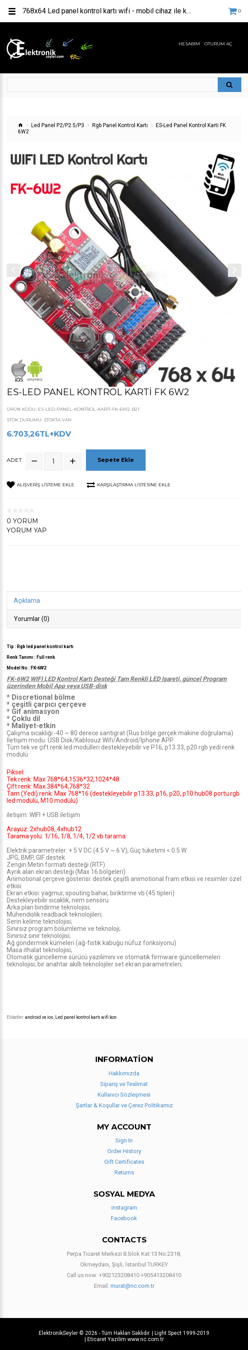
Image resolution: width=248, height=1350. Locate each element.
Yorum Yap (27, 527)
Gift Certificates (124, 1157)
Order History (124, 1147)
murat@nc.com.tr (132, 1281)
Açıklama (27, 597)
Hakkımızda (124, 1069)
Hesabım (189, 44)
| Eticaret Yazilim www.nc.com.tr (124, 1335)
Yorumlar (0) (31, 615)
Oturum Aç (218, 44)
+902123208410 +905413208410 (140, 1271)
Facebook (124, 1214)
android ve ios (39, 1013)
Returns (124, 1168)
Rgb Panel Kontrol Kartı (120, 125)
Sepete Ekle (117, 457)
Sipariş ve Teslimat (124, 1080)
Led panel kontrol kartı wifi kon (86, 1013)
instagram (124, 1204)
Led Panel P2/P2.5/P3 (57, 125)
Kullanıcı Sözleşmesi (124, 1090)
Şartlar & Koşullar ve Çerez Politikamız (124, 1101)
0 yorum (22, 517)
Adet (14, 458)
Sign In (124, 1136)
